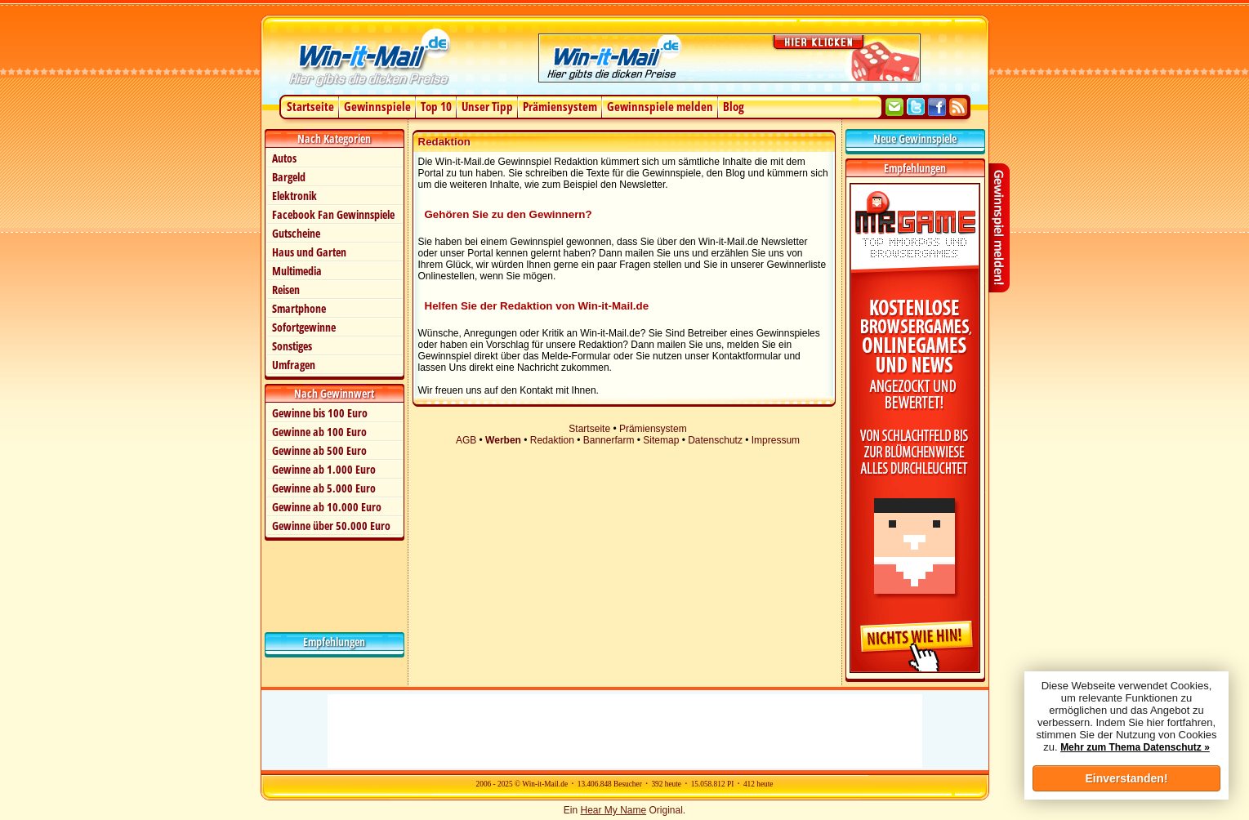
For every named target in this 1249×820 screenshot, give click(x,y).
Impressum (776, 440)
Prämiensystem (560, 106)
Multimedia (297, 271)
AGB (466, 440)
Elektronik (294, 195)
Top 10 (436, 106)
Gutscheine (296, 233)
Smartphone (299, 308)
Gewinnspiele (377, 106)
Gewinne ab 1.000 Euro (324, 469)
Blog (733, 106)
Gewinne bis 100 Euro (320, 413)
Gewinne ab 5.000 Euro (324, 488)
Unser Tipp (487, 106)
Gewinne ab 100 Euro (319, 431)
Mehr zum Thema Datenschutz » (1135, 747)
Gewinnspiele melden (660, 106)
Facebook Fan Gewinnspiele (333, 214)
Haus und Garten (309, 252)
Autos (284, 158)
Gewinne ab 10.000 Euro (326, 507)
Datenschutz (715, 440)
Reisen (286, 289)
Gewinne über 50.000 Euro (331, 525)
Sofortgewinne (304, 327)
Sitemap (661, 440)
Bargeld (289, 177)
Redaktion (552, 440)
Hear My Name (613, 810)
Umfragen (293, 364)
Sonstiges (292, 346)
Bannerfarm (609, 440)
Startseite (310, 106)
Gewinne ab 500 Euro (319, 450)
